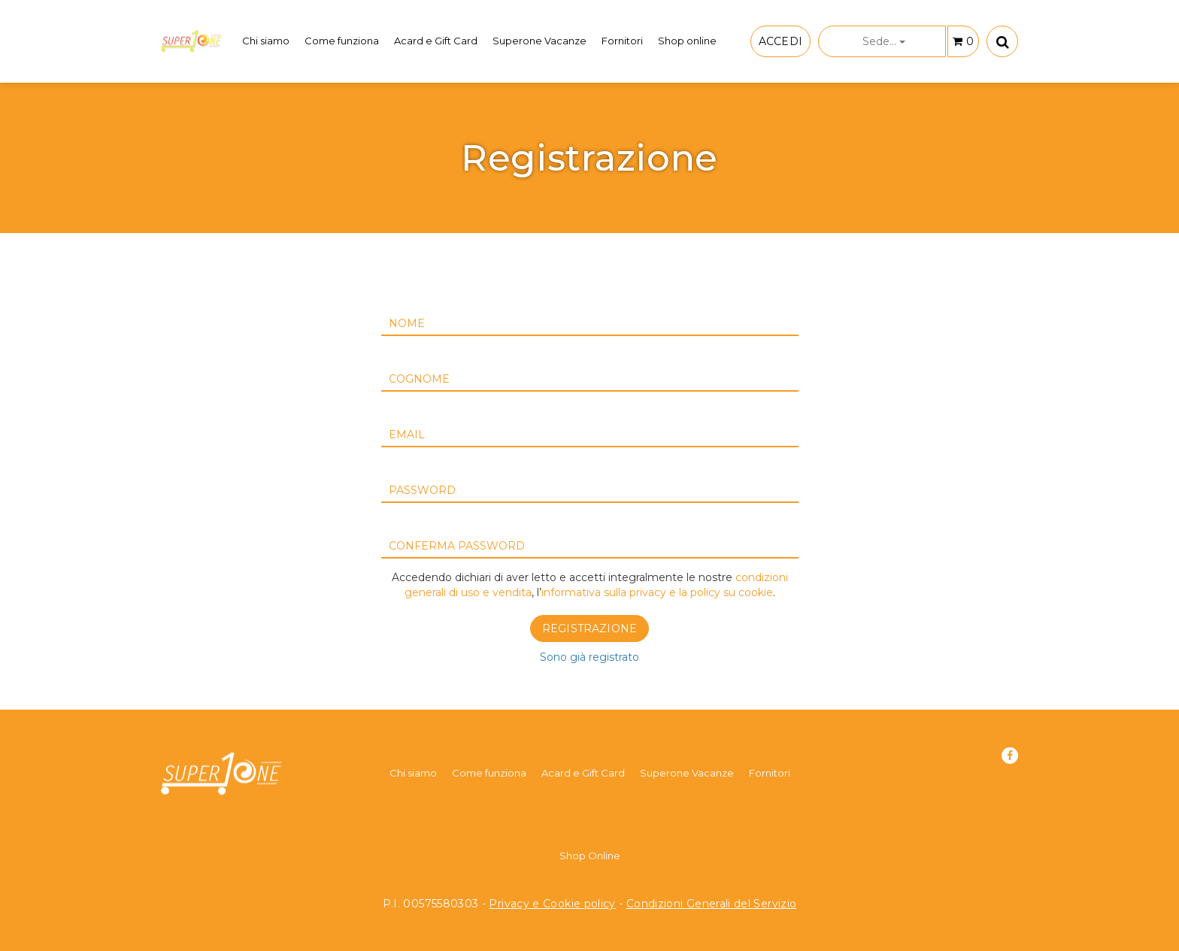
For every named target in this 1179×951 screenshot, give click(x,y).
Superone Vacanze (539, 41)
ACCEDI (780, 41)
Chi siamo (265, 41)
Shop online (687, 41)
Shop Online (589, 856)
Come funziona (342, 41)
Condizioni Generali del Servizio (711, 903)
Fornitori (622, 41)
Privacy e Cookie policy (552, 903)
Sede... (883, 41)
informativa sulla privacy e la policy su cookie (657, 592)
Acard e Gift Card (435, 41)
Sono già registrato (589, 657)
